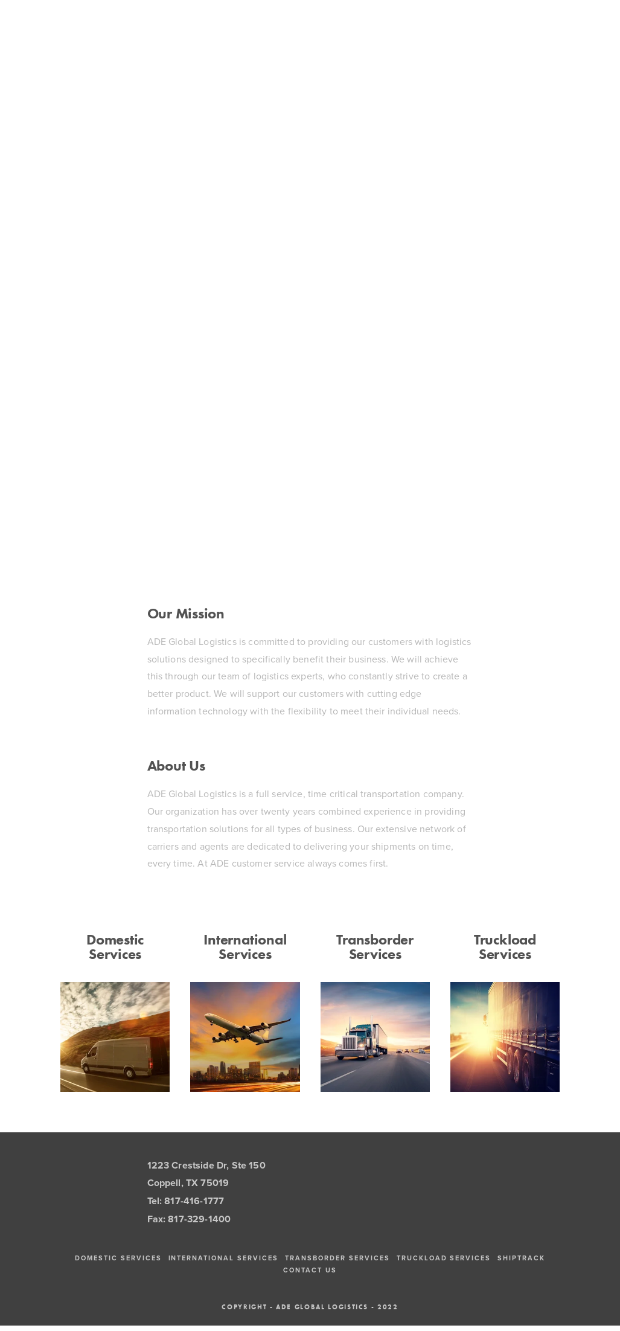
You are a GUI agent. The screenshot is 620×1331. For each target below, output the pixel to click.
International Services (244, 947)
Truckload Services (505, 947)
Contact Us (310, 1270)
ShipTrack (521, 1258)
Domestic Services (115, 947)
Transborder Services (374, 947)
